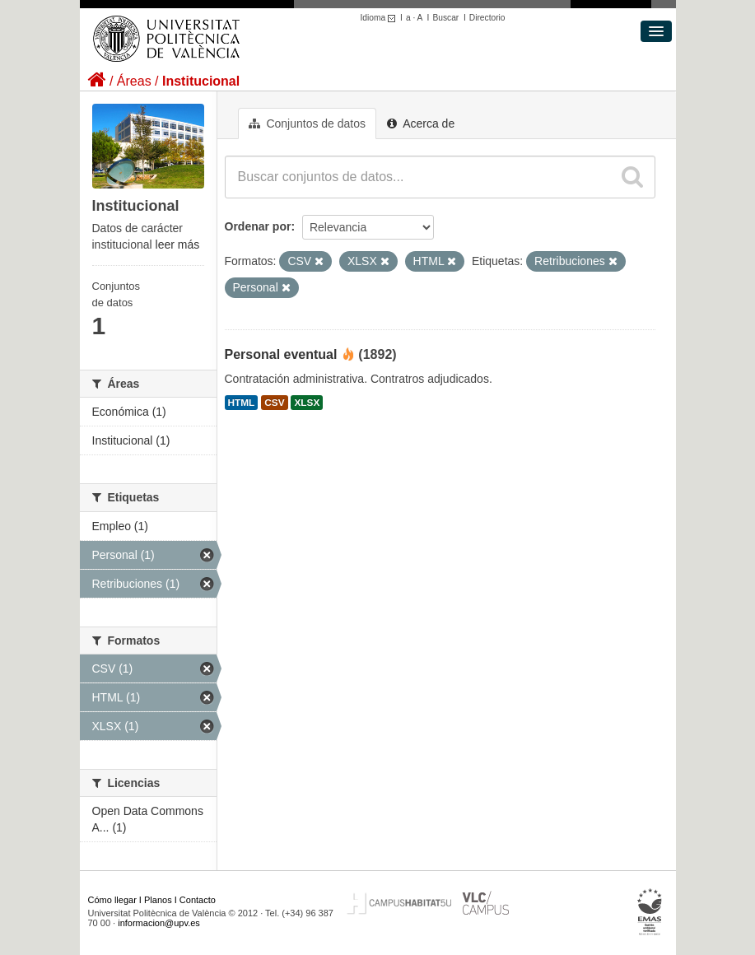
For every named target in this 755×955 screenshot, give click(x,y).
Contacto (197, 900)
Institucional (201, 81)
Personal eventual (281, 354)
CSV (274, 402)
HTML (241, 402)
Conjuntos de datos (307, 123)
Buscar (445, 17)
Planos (158, 900)
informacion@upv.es (159, 923)
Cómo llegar (112, 900)
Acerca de (420, 123)
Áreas (134, 81)
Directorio (487, 17)
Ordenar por (258, 226)
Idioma (381, 17)
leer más (178, 244)
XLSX (306, 402)
